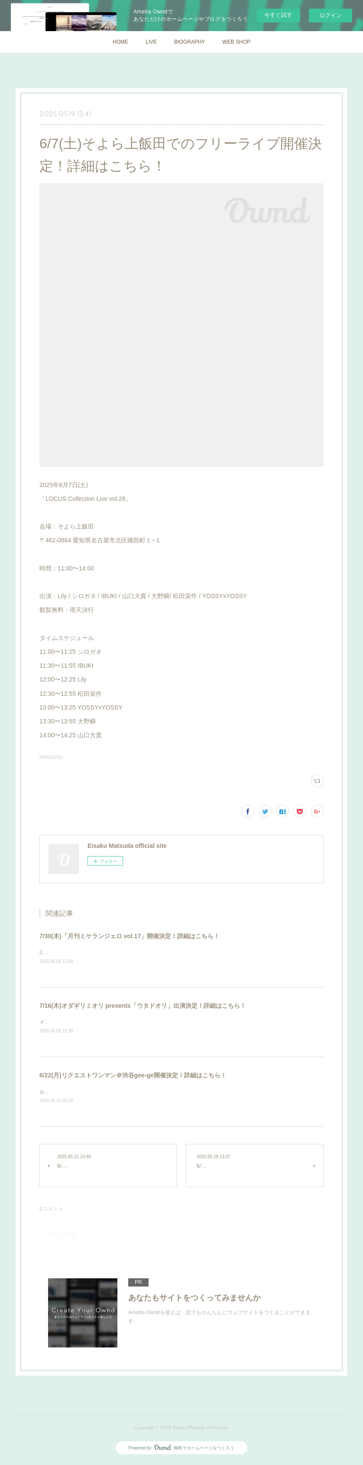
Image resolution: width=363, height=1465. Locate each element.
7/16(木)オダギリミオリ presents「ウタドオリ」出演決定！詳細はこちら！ (142, 1006)
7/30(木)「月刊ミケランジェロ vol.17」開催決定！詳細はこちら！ (129, 936)
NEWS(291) (50, 757)
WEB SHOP (236, 42)
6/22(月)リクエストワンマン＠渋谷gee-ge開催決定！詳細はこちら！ (133, 1076)
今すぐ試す (278, 15)
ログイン (330, 15)
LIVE (151, 42)
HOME (120, 42)
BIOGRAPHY (189, 42)
